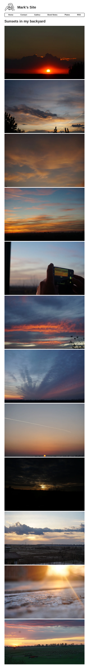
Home (10, 15)
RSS (79, 15)
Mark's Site (26, 7)
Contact (23, 15)
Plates (67, 15)
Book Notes (53, 15)
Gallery (37, 15)
